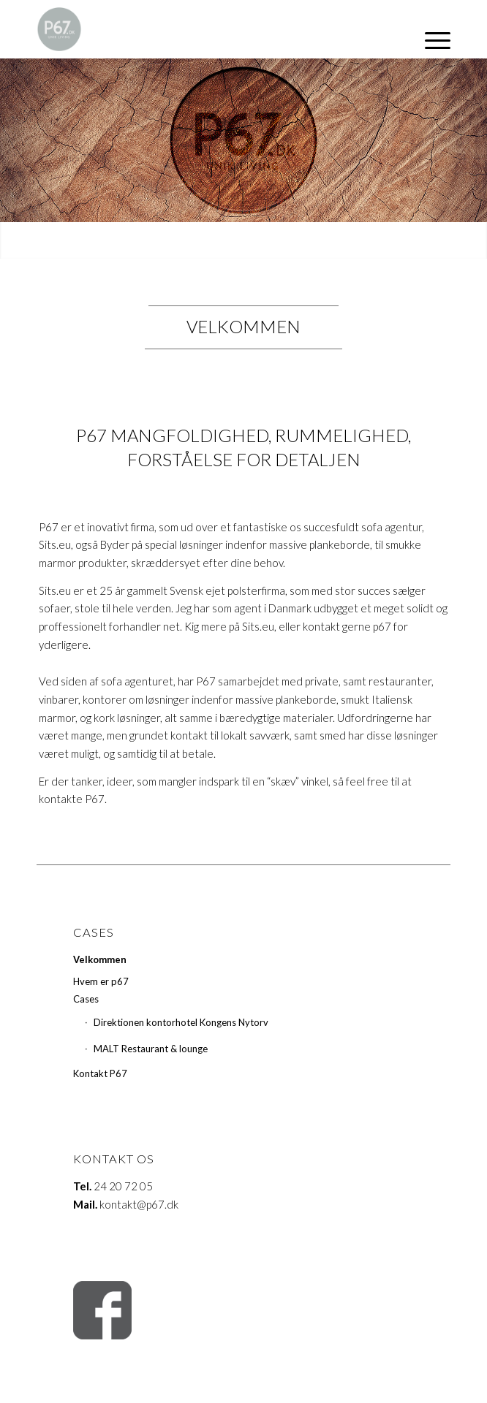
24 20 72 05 (123, 1186)
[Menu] (430, 40)
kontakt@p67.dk (138, 1204)
